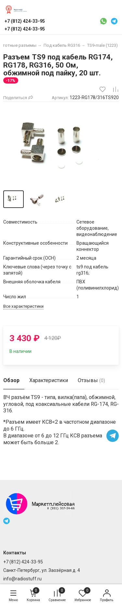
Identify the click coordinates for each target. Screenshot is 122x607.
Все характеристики (23, 306)
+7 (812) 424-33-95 (23, 561)
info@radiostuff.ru (22, 578)
